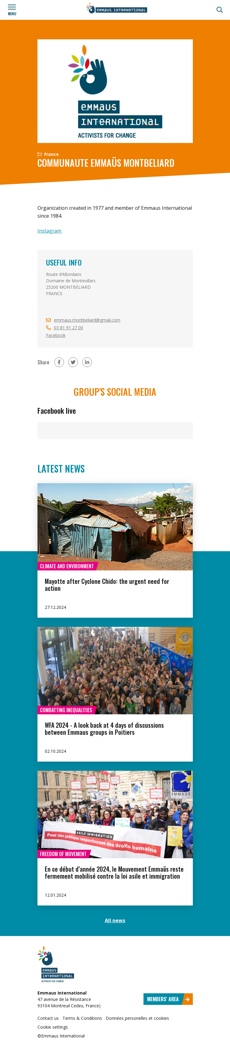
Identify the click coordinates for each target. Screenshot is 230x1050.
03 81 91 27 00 (68, 327)
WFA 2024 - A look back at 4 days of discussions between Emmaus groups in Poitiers (104, 728)
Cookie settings (52, 1027)
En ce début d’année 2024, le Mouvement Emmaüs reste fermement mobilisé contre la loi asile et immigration (114, 872)
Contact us (48, 1018)
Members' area (168, 999)
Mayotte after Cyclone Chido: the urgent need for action (107, 585)
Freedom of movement (63, 854)
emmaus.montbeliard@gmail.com (87, 320)
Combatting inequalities (66, 710)
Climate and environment (67, 566)
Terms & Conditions (82, 1018)
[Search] (219, 10)
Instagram (49, 230)
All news (115, 920)
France (48, 154)
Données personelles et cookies (137, 1018)
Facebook (55, 335)
